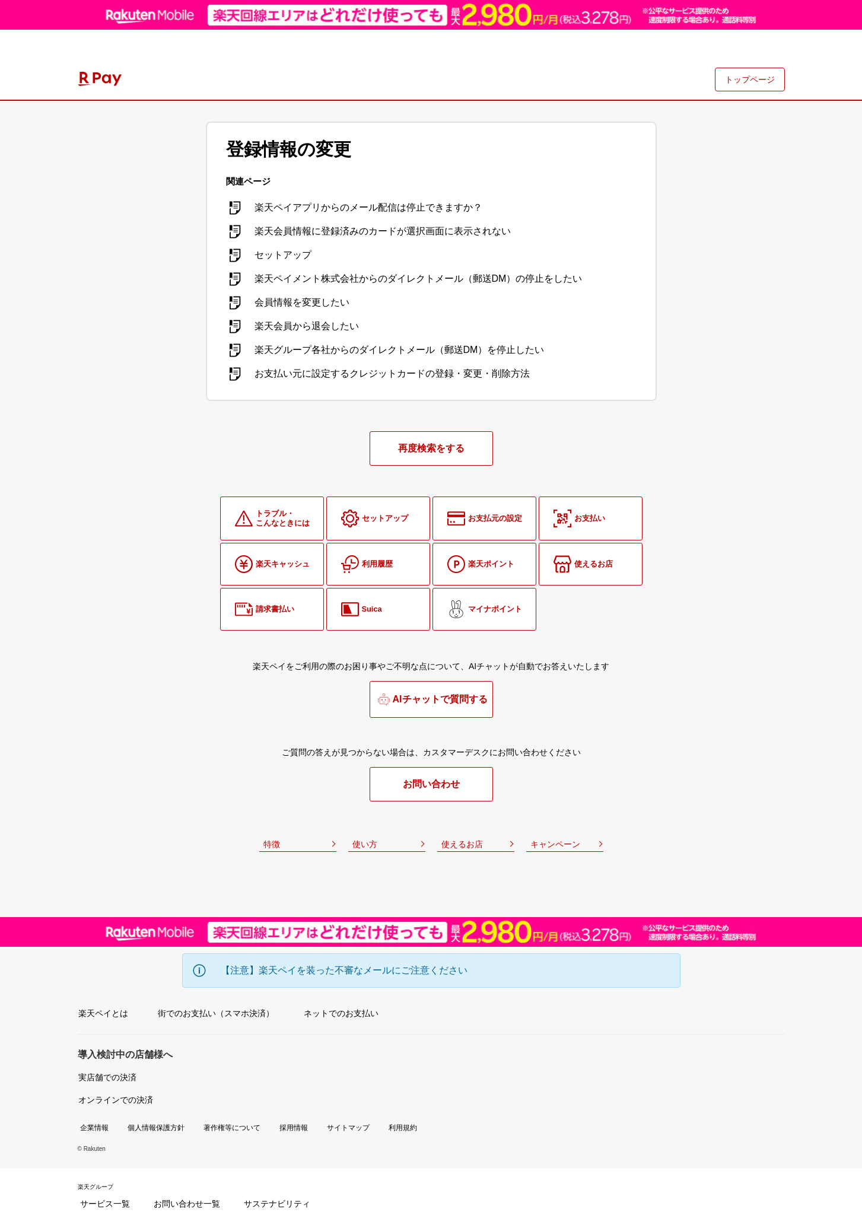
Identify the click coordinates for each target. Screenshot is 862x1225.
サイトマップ (348, 1128)
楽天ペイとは (103, 1013)
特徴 (271, 844)
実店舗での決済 (107, 1077)
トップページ (750, 79)
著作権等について (231, 1128)
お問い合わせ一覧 (187, 1203)
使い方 (364, 844)
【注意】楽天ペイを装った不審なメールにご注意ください (344, 970)
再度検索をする (431, 448)
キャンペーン (555, 844)
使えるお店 (462, 844)
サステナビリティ (277, 1203)
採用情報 (293, 1128)
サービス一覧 (105, 1203)
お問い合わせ (431, 784)
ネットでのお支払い (341, 1013)
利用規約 (403, 1128)
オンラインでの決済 (115, 1100)
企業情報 (94, 1128)
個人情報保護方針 (156, 1128)
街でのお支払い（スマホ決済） (216, 1013)
